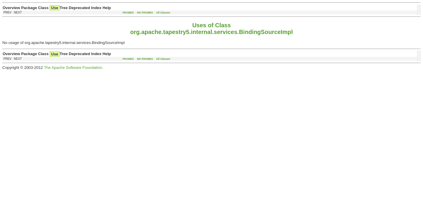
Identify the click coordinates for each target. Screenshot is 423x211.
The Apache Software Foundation (73, 67)
